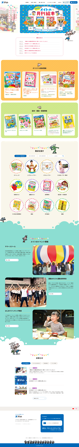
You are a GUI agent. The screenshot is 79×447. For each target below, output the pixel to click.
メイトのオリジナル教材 (51, 2)
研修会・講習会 (33, 2)
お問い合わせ (74, 2)
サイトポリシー (18, 423)
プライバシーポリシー (27, 423)
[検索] (64, 156)
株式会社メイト (5, 2)
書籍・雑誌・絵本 (42, 2)
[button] (36, 34)
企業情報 (26, 2)
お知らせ (59, 2)
